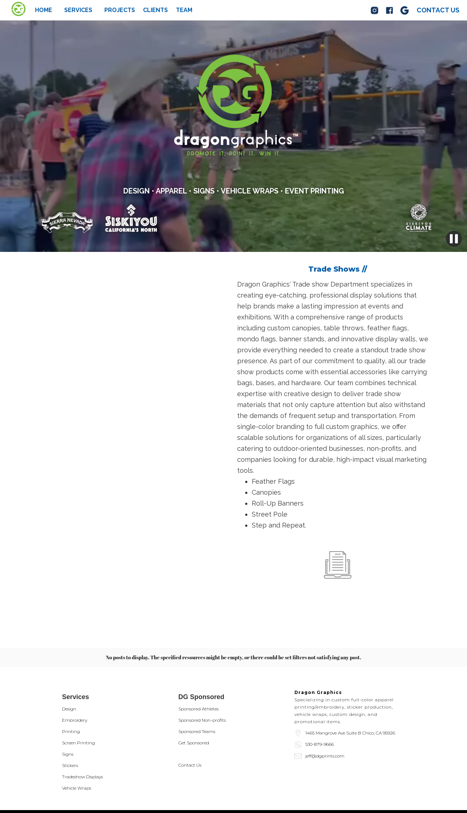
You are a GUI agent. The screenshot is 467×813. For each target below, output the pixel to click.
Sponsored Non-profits (202, 686)
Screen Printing (78, 709)
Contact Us (189, 731)
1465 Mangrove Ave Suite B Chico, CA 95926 (350, 699)
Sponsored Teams (196, 698)
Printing (71, 698)
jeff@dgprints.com (324, 722)
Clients (155, 10)
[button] (78, 10)
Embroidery (74, 686)
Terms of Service (118, 794)
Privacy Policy (78, 794)
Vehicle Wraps (76, 754)
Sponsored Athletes (198, 675)
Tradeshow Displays (82, 743)
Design (69, 675)
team (184, 10)
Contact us (438, 10)
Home (43, 10)
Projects (119, 10)
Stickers (70, 732)
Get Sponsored (193, 709)
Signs (67, 720)
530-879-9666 (319, 710)
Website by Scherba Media (92, 802)
